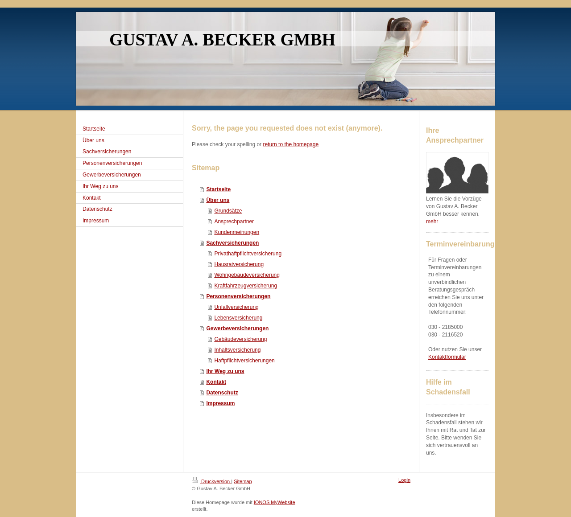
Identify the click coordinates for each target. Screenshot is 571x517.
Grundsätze (228, 211)
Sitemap (243, 481)
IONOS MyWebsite (274, 502)
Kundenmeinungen (236, 232)
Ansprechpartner (234, 221)
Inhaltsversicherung (237, 350)
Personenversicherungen (238, 296)
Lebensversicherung (238, 318)
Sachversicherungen (232, 243)
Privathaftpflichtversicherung (247, 253)
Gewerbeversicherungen (237, 328)
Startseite (218, 189)
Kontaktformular (447, 357)
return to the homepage (291, 144)
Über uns (217, 200)
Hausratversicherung (239, 264)
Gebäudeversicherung (240, 339)
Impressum (220, 403)
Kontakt (216, 382)
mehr (432, 221)
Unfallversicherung (236, 307)
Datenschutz (222, 393)
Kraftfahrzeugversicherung (245, 286)
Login (404, 480)
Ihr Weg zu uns (225, 371)
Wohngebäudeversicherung (247, 275)
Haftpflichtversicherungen (244, 360)
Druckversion (211, 481)
